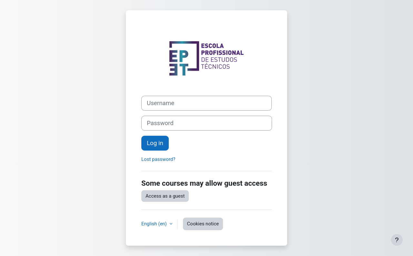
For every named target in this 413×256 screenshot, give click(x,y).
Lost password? (158, 159)
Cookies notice (203, 224)
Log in (155, 143)
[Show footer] (397, 240)
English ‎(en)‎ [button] (154, 224)
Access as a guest (165, 196)
